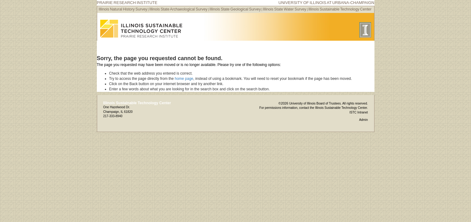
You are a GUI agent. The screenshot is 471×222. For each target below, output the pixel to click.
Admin (363, 119)
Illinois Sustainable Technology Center (340, 9)
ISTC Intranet (358, 112)
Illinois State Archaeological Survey (178, 9)
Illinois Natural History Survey (123, 9)
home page (184, 78)
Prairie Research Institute (127, 2)
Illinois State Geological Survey (235, 9)
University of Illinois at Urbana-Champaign (326, 2)
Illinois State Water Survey (284, 9)
